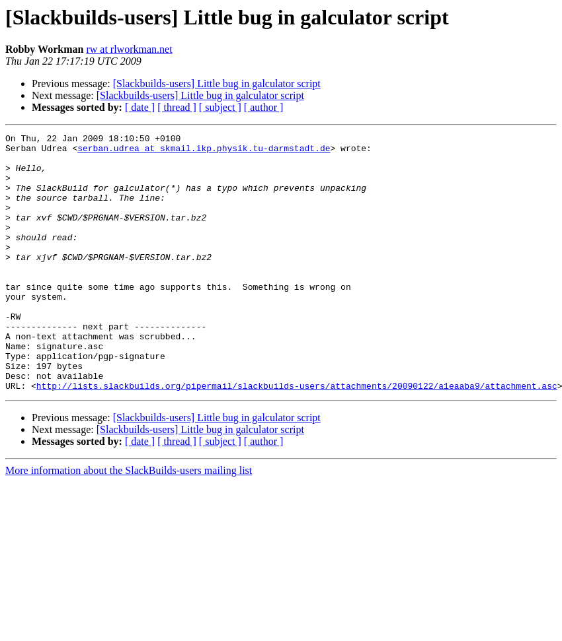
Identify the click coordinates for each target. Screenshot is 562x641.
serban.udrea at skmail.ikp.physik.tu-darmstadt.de (203, 152)
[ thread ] (176, 107)
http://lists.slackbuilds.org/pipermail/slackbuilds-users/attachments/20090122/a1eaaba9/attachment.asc (296, 437)
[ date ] (140, 107)
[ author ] (264, 107)
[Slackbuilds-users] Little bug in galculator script (217, 83)
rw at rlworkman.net (129, 49)
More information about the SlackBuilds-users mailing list (128, 521)
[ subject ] (220, 107)
